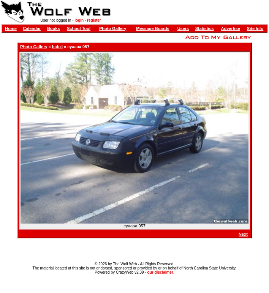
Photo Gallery (113, 28)
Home (11, 28)
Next (243, 234)
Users (183, 28)
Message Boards (152, 28)
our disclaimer (160, 272)
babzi (57, 46)
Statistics (204, 28)
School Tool (78, 28)
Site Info (255, 28)
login (79, 20)
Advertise (230, 28)
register (94, 20)
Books (53, 28)
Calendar (32, 28)
